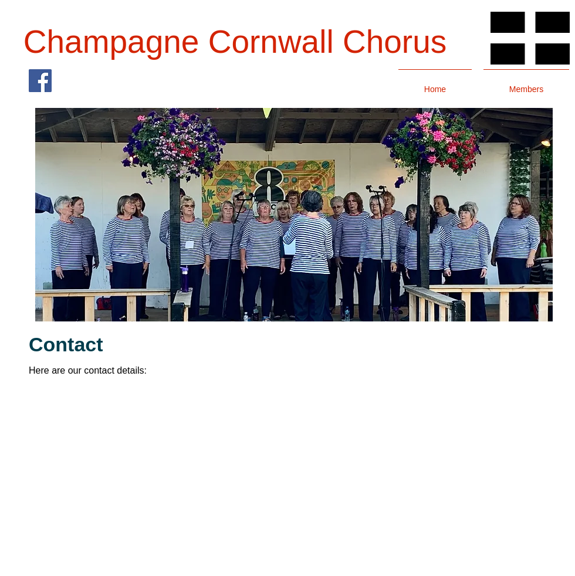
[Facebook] (40, 80)
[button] (294, 214)
